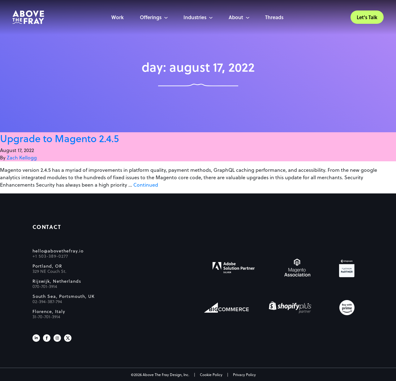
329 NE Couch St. (49, 271)
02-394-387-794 (47, 301)
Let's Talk (367, 17)
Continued (145, 184)
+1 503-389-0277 (50, 256)
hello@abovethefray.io (58, 251)
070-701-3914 (44, 286)
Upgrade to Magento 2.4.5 (59, 138)
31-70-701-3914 (46, 317)
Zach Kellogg (22, 157)
